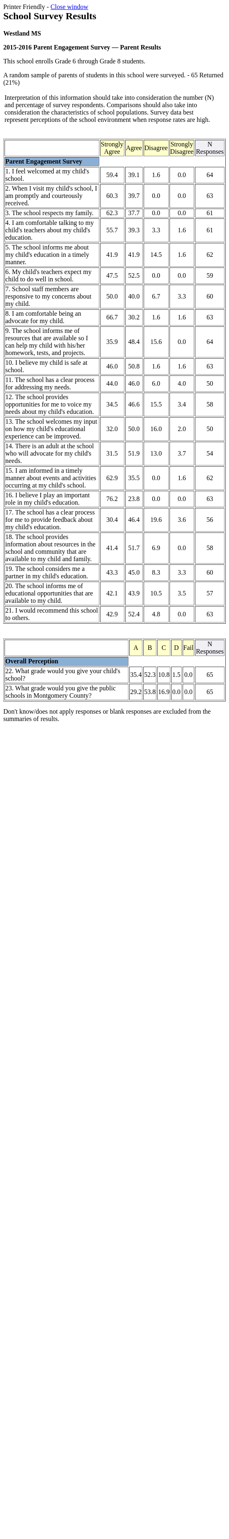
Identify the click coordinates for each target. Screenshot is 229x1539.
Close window (69, 6)
